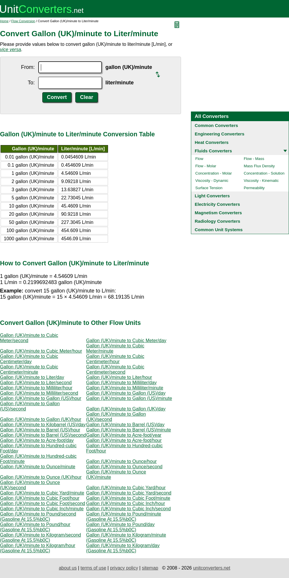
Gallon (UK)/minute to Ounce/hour (121, 461)
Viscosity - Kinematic (261, 180)
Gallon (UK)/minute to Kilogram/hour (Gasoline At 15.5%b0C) (37, 548)
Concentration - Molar (213, 173)
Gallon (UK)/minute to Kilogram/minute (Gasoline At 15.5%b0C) (126, 537)
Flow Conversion (23, 21)
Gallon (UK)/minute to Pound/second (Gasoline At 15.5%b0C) (38, 516)
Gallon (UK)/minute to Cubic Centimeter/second (115, 369)
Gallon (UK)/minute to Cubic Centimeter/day (29, 359)
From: (28, 67)
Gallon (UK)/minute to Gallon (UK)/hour (40, 419)
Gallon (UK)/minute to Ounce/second (124, 466)
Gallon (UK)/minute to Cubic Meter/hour (41, 351)
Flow (199, 158)
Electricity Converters (217, 204)
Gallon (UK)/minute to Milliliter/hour (36, 387)
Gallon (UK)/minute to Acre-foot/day (37, 440)
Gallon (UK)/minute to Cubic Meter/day (126, 340)
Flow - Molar (205, 166)
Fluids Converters (213, 150)
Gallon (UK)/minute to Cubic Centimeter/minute (29, 369)
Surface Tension (208, 188)
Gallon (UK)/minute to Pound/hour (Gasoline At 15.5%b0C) (35, 527)
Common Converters (216, 125)
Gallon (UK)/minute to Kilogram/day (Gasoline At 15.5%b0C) (123, 548)
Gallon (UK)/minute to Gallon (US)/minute (129, 398)
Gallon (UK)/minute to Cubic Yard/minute (42, 492)
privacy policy (124, 567)
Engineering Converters (219, 133)
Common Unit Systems (219, 229)
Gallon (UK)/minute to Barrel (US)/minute (128, 429)
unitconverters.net (211, 567)
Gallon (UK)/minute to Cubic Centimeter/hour (115, 359)
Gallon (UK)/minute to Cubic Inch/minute (41, 508)
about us (67, 567)
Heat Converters (212, 142)
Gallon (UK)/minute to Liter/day (32, 377)
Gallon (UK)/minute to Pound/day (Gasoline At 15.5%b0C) (120, 527)
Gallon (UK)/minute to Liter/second (36, 382)
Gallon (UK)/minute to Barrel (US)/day (125, 424)
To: (31, 83)
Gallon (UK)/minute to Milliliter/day (121, 382)
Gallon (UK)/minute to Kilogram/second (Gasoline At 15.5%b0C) (40, 537)
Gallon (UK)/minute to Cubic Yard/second (128, 492)
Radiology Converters (217, 221)
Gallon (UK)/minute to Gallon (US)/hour (40, 398)
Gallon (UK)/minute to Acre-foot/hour (124, 440)
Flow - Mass (254, 158)
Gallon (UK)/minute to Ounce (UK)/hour (40, 477)
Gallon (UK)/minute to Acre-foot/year (123, 435)
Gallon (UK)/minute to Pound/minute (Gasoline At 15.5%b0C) (123, 516)
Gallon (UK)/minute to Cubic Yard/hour (126, 487)
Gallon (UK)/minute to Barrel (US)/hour (40, 429)
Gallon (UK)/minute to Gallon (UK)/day (126, 408)
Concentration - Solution (264, 173)
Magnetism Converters (218, 212)
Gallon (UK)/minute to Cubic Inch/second (128, 508)
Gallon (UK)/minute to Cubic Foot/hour (39, 498)
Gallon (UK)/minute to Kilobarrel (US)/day (43, 424)
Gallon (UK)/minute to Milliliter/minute (124, 387)
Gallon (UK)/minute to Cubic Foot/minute (128, 498)
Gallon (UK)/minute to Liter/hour (119, 377)
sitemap (150, 567)
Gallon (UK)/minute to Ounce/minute (37, 466)
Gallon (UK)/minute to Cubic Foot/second (42, 503)
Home (4, 21)
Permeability (254, 188)
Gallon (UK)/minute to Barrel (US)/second (43, 435)
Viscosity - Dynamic (211, 180)
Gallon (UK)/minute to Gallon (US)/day (126, 393)
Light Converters (212, 195)
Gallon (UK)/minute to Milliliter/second (39, 393)
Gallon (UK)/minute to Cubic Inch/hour (125, 503)
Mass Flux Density (259, 166)
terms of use (93, 567)
